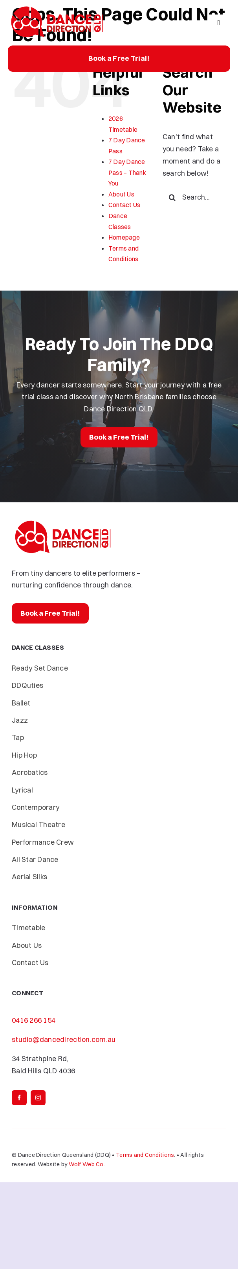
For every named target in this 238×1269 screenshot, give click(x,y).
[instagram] (38, 1097)
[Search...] (194, 197)
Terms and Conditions (145, 1154)
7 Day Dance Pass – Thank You (127, 172)
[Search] (172, 197)
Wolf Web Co (86, 1164)
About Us (121, 194)
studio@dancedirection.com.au (64, 1039)
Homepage (124, 237)
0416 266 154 (33, 1020)
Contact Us (124, 205)
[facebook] (19, 1097)
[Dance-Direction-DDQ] (57, 7)
